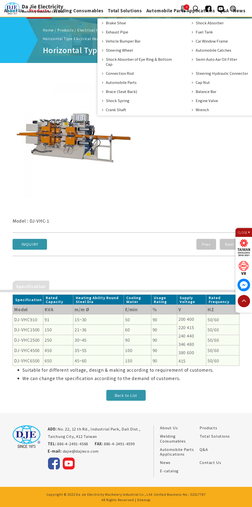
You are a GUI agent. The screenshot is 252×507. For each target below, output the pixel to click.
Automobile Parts (121, 82)
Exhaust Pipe (117, 31)
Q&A (204, 448)
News (240, 10)
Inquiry (29, 243)
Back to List (126, 395)
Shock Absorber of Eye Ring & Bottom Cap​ (139, 62)
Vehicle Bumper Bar (123, 41)
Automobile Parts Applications (177, 451)
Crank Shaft (116, 109)
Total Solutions (125, 10)
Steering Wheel (119, 50)
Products (208, 427)
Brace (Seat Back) (121, 91)
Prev (206, 243)
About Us (169, 427)
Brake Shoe (116, 22)
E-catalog (169, 470)
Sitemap (144, 499)
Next (229, 243)
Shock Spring (117, 100)
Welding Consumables (78, 10)
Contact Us (210, 462)
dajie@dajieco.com (81, 450)
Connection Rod (120, 73)
